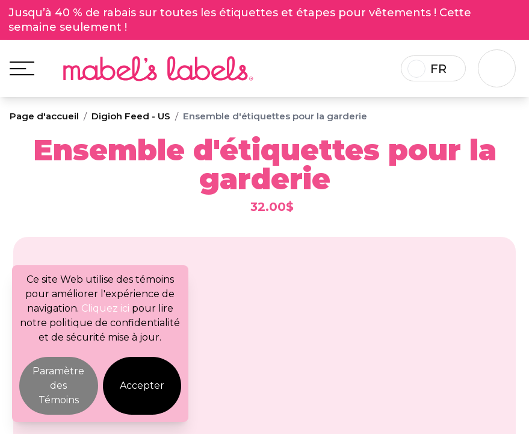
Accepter (142, 385)
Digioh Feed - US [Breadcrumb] (130, 116)
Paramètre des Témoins (58, 385)
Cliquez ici (105, 308)
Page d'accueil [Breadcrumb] (44, 116)
